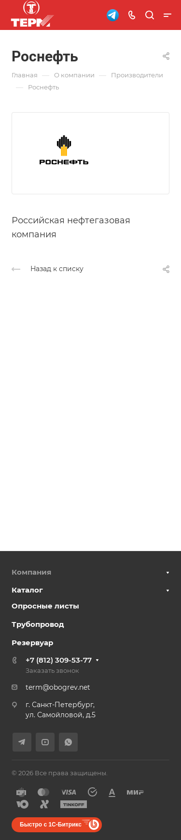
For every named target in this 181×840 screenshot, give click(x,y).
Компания (31, 572)
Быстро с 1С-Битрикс (51, 824)
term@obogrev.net (58, 687)
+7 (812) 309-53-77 (59, 660)
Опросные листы (45, 605)
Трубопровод (38, 624)
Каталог (27, 589)
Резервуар (32, 642)
